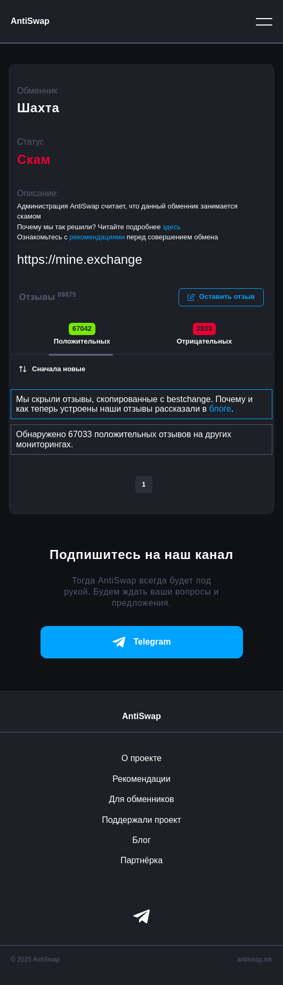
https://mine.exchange (79, 259)
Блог (141, 840)
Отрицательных (204, 334)
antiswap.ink (254, 959)
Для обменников (141, 799)
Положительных (82, 334)
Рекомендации (141, 778)
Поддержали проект (141, 819)
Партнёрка (141, 860)
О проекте (141, 758)
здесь (172, 227)
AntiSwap (30, 21)
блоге (220, 408)
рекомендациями (97, 237)
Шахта (38, 108)
